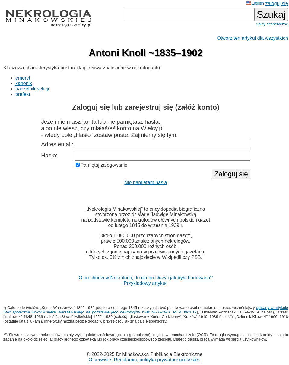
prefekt (22, 94)
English (255, 3)
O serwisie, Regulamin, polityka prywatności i (145, 359)
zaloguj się (276, 3)
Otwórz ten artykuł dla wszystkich (252, 38)
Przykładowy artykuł (145, 283)
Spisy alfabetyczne (272, 24)
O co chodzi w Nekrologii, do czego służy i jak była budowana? (146, 277)
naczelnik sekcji (32, 88)
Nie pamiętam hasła (145, 182)
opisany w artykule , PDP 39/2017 (145, 309)
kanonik (23, 83)
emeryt (22, 77)
